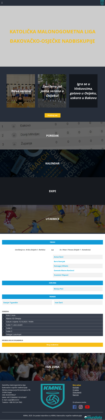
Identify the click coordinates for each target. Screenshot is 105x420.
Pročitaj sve (52, 115)
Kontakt (76, 387)
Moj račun (77, 385)
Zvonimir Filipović (61, 275)
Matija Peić (58, 289)
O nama (76, 390)
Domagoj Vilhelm (61, 266)
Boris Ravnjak (59, 261)
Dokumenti (77, 392)
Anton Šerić (58, 257)
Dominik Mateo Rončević (64, 270)
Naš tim (76, 395)
